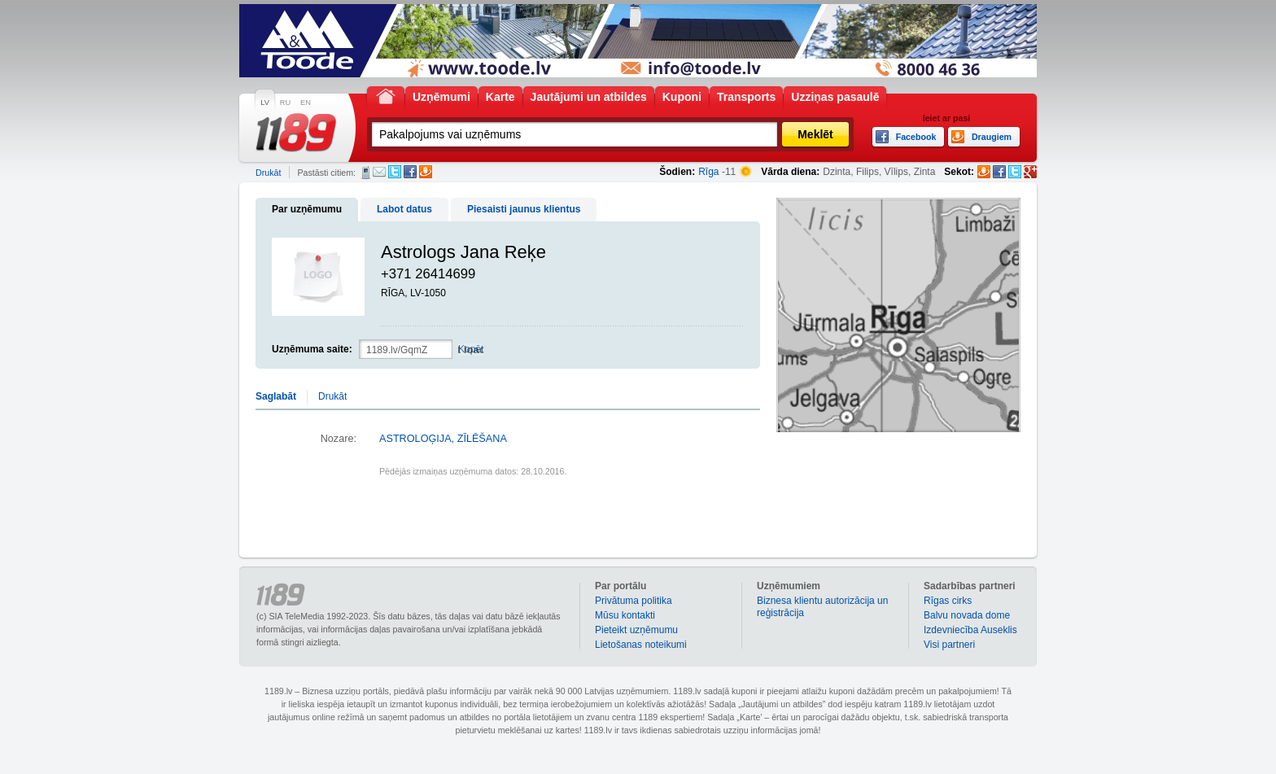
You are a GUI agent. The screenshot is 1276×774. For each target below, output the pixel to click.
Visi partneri (949, 644)
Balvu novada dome (967, 615)
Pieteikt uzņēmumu (636, 630)
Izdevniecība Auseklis (970, 630)
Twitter (394, 171)
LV (264, 102)
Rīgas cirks (948, 600)
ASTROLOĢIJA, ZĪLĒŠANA (443, 438)
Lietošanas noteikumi (641, 644)
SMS (366, 172)
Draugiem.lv (425, 171)
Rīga (708, 171)
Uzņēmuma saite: (312, 349)
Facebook (410, 171)
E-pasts (379, 171)
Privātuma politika (633, 600)
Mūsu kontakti (625, 615)
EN (305, 102)
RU (285, 102)
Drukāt (268, 172)
